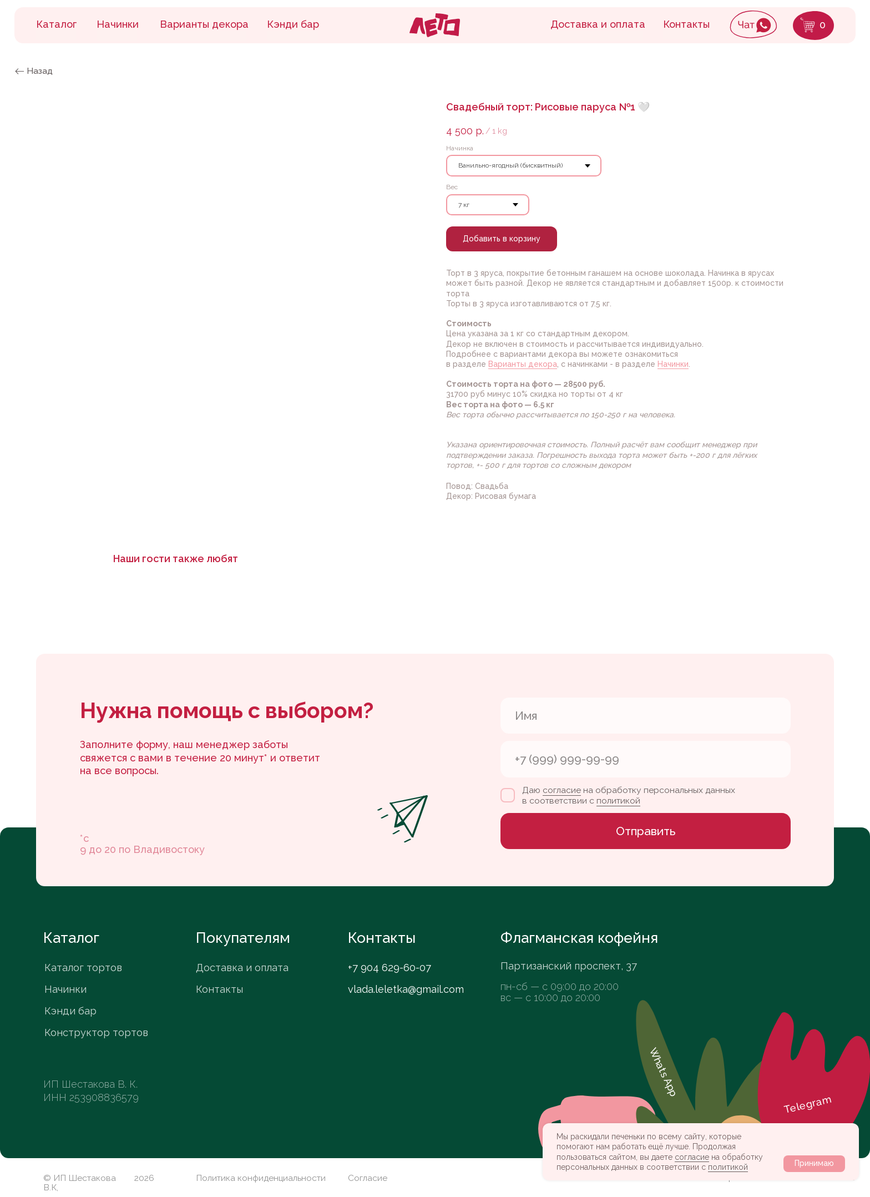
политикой (728, 1167)
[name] (645, 716)
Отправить (645, 831)
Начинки (673, 364)
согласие (692, 1157)
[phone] (645, 759)
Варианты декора (522, 364)
